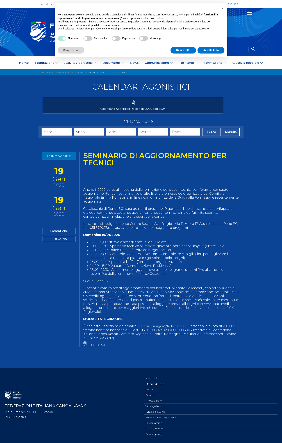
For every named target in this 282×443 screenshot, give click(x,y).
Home (24, 62)
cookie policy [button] (156, 18)
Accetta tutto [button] (211, 50)
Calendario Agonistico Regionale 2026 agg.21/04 (74, 112)
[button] (223, 8)
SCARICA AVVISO (97, 287)
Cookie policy (154, 433)
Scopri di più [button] (71, 50)
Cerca (211, 138)
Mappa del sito (154, 380)
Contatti (150, 392)
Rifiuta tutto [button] (183, 50)
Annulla (231, 138)
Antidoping (48, 4)
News (134, 62)
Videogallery (153, 404)
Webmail (151, 374)
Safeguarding (153, 422)
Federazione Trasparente (160, 416)
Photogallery (153, 398)
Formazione (59, 238)
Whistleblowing (155, 410)
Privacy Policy (154, 428)
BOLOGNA (59, 249)
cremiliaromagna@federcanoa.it (164, 332)
